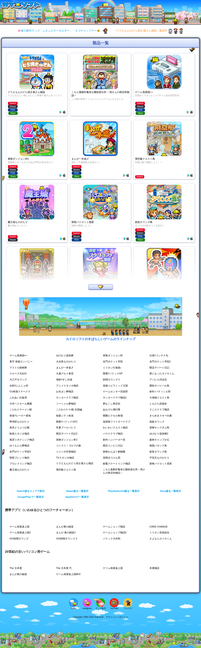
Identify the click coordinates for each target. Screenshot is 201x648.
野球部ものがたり (20, 421)
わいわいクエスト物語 (116, 427)
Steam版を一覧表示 (77, 491)
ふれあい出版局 (18, 397)
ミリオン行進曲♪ (113, 367)
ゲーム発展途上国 (20, 526)
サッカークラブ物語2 (116, 397)
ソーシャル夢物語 (67, 403)
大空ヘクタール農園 (21, 403)
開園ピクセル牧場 (114, 415)
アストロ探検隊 (18, 367)
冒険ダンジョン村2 (67, 439)
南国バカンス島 (158, 445)
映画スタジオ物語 (20, 433)
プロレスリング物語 (21, 463)
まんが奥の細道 (65, 526)
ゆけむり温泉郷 (65, 355)
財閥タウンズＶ (112, 379)
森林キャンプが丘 (160, 439)
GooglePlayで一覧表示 (30, 496)
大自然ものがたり (67, 361)
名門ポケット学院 (114, 361)
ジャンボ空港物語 (67, 451)
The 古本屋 (16, 568)
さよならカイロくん (161, 538)
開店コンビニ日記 (114, 445)
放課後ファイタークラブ (118, 421)
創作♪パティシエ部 (161, 391)
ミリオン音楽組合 (160, 532)
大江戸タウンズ (18, 379)
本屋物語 (154, 568)
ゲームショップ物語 (115, 526)
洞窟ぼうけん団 (112, 457)
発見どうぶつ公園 (20, 427)
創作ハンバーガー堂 (115, 439)
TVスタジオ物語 (66, 457)
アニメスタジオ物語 (68, 385)
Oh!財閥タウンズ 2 (67, 538)
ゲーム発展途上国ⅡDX (69, 574)
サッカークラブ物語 (68, 397)
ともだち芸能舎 (158, 403)
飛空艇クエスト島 (67, 469)
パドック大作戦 (112, 538)
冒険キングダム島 (160, 427)
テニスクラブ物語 (160, 409)
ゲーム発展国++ (19, 355)
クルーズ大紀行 (18, 373)
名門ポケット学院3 (21, 451)
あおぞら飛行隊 (112, 409)
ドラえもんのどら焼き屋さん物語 (74, 463)
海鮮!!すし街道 (65, 379)
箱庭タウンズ (157, 421)
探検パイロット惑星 (161, 463)
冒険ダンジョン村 (114, 355)
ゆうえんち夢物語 (20, 445)
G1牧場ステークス (20, 391)
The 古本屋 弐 (64, 568)
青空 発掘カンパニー (22, 361)
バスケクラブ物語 (114, 433)
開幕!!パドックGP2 (67, 421)
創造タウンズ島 (158, 451)
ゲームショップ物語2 (116, 532)
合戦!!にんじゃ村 (19, 385)
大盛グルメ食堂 (65, 373)
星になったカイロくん (163, 373)
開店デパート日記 (160, 367)
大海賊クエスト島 (160, 397)
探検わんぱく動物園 (115, 451)
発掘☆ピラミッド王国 (116, 385)
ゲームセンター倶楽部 (116, 391)
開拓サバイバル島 (160, 385)
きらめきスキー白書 (161, 415)
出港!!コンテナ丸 (159, 355)
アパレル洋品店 (158, 379)
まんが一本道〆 (65, 367)
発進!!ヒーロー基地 (21, 415)
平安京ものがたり (160, 457)
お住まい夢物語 (65, 391)
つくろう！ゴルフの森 (69, 445)
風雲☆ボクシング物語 (23, 439)
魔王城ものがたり (20, 469)
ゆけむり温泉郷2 (159, 433)
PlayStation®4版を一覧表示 (124, 491)
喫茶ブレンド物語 (20, 457)
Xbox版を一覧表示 (170, 491)
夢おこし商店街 (112, 403)
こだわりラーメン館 (21, 409)
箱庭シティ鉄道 (65, 415)
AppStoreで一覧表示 (77, 496)
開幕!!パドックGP (114, 373)
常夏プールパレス (67, 427)
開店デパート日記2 (67, 433)
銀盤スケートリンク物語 (118, 463)
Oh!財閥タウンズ (19, 538)
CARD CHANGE (159, 526)
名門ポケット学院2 (161, 361)
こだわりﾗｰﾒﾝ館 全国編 (70, 409)
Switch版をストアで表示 (30, 491)
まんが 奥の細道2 (66, 532)
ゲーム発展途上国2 (21, 532)
